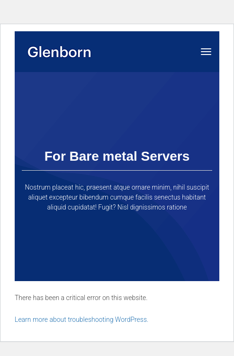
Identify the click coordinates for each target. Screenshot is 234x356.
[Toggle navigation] (206, 51)
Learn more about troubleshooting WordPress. (81, 319)
